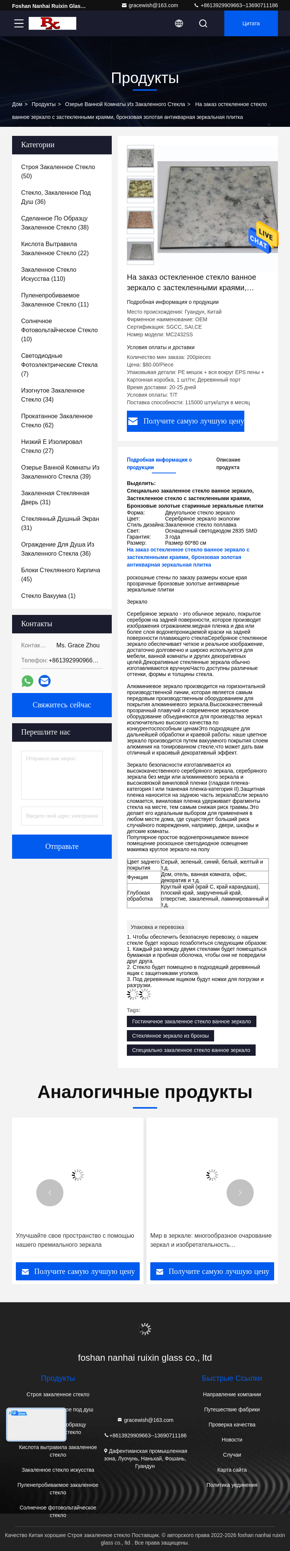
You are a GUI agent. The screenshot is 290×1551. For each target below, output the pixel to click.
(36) (56, 197)
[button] (49, 1192)
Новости (232, 1440)
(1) (48, 596)
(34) (53, 395)
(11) (55, 300)
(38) (55, 223)
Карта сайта (232, 1470)
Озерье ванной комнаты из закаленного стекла (125, 104)
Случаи (232, 1455)
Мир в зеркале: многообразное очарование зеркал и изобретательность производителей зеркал (211, 1240)
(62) (57, 420)
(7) (59, 365)
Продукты (44, 104)
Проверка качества (231, 1425)
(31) (55, 497)
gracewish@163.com (149, 5)
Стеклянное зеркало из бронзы (170, 1036)
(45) (60, 574)
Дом (17, 104)
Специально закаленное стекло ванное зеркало (191, 1050)
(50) (58, 171)
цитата (251, 23)
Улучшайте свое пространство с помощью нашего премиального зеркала (75, 1240)
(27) (51, 446)
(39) (60, 472)
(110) (48, 274)
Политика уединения (232, 1485)
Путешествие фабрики (232, 1409)
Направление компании (232, 1394)
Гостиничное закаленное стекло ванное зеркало (191, 1021)
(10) (59, 330)
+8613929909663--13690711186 (235, 5)
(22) (55, 248)
